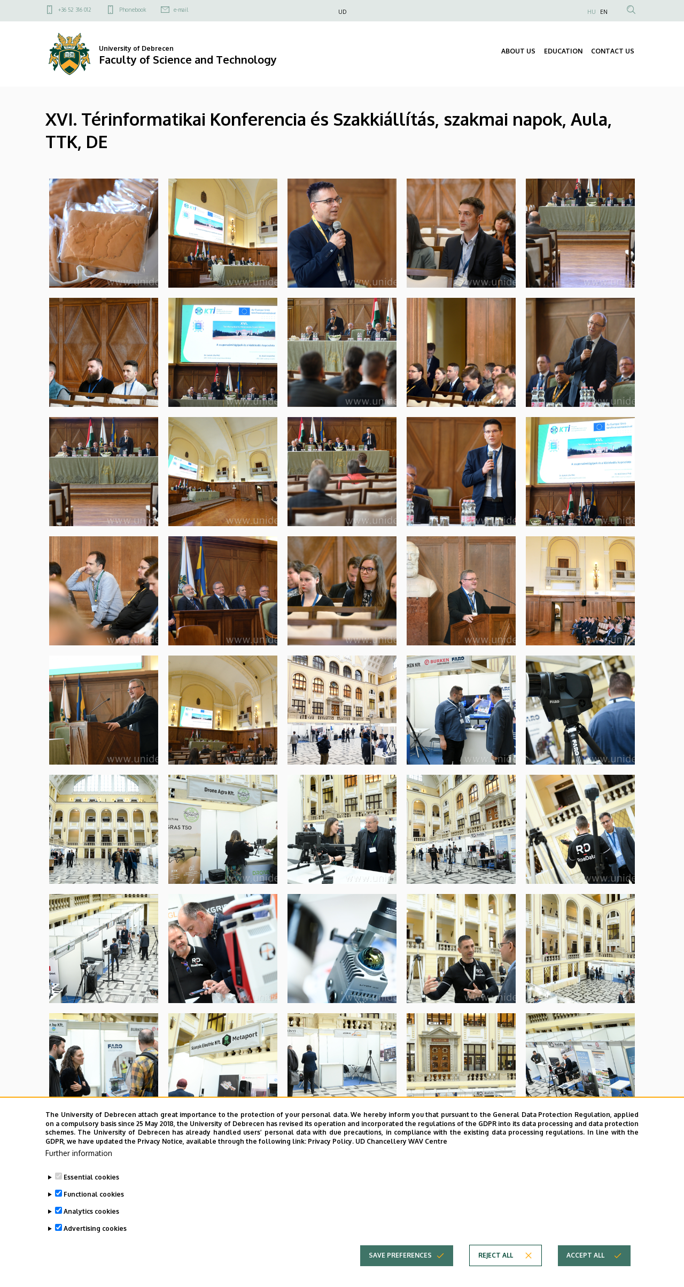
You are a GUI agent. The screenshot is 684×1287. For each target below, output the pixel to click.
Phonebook (132, 9)
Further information (78, 1153)
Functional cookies (94, 1194)
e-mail (181, 9)
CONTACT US (612, 51)
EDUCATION (563, 51)
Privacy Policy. (331, 1141)
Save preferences (400, 1255)
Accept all (585, 1255)
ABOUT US (518, 51)
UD (342, 12)
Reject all (495, 1255)
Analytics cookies (91, 1211)
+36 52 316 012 (74, 9)
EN (604, 12)
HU (591, 12)
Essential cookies (91, 1177)
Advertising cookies (95, 1228)
